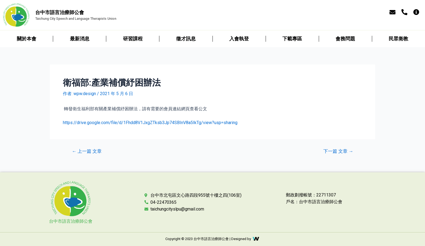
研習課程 (133, 38)
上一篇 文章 (87, 151)
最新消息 (79, 38)
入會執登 (239, 38)
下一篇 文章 (338, 151)
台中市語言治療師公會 (70, 221)
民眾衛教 (398, 38)
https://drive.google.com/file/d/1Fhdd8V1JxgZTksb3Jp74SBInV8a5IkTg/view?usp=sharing (150, 122)
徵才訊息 (186, 38)
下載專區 (292, 38)
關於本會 (26, 38)
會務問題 (345, 38)
